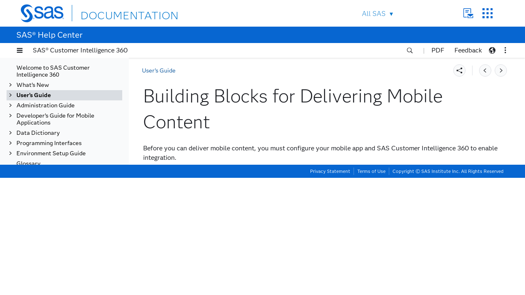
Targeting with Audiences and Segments (65, 86)
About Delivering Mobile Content (74, 145)
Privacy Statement (330, 288)
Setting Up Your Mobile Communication (64, 248)
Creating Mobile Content (66, 261)
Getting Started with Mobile (72, 130)
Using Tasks (41, 100)
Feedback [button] (468, 50)
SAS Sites (487, 13)
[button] (19, 50)
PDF (437, 50)
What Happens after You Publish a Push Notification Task (77, 227)
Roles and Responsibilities (76, 158)
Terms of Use (371, 288)
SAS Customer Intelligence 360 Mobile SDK (77, 189)
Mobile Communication (58, 120)
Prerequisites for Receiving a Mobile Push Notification (80, 206)
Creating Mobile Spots (63, 271)
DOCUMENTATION (110, 13)
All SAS (374, 14)
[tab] (80, 172)
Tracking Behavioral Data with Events (66, 69)
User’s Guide (159, 70)
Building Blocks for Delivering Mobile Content (78, 172)
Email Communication (54, 110)
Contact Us (468, 13)
